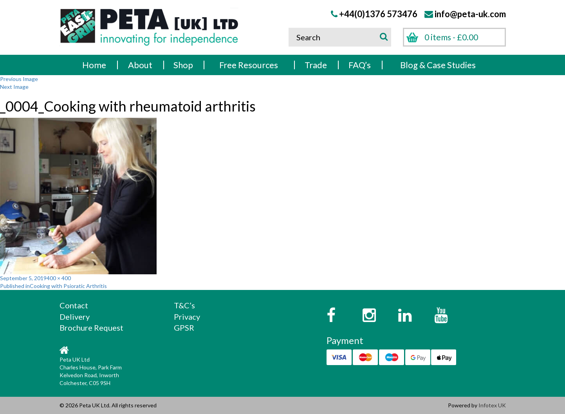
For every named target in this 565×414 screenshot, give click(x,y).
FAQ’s (359, 64)
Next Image (14, 86)
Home (94, 64)
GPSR (184, 327)
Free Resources (248, 64)
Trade (316, 64)
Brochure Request (91, 327)
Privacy (187, 316)
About (140, 64)
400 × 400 (59, 278)
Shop (183, 64)
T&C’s (184, 305)
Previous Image (19, 79)
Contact (74, 305)
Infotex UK (492, 405)
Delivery (75, 316)
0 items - (451, 37)
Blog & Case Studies (438, 64)
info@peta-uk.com (470, 14)
